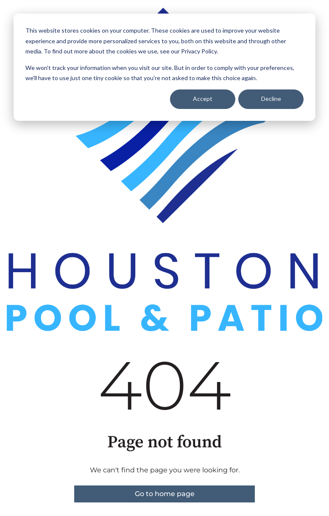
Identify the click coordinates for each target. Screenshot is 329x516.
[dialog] (164, 67)
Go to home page (165, 494)
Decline (271, 98)
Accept (202, 98)
